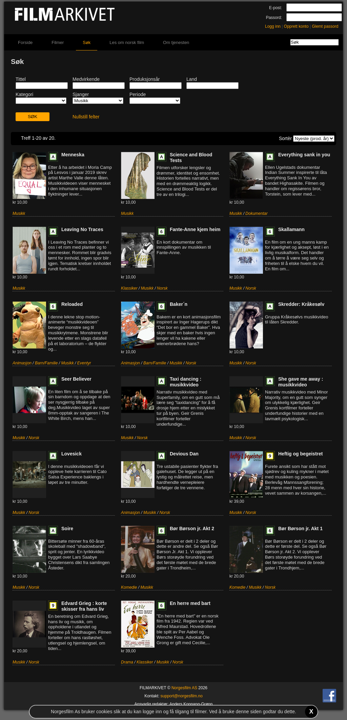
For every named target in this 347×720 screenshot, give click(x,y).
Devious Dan (184, 453)
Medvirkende (86, 79)
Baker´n (178, 304)
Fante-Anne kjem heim (195, 229)
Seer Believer (76, 379)
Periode (137, 94)
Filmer (58, 42)
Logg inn (273, 26)
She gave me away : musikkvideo (300, 381)
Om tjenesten (176, 42)
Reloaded (72, 304)
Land (191, 79)
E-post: (275, 7)
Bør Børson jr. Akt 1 (300, 528)
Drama (127, 662)
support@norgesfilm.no (182, 696)
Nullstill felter (86, 116)
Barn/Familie (46, 363)
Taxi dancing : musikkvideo (185, 381)
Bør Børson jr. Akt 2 (192, 528)
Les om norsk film (126, 42)
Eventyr (84, 363)
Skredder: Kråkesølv (301, 304)
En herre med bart (190, 603)
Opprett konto (296, 26)
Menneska (72, 154)
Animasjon (22, 363)
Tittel (21, 79)
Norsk (162, 288)
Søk (86, 42)
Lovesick (71, 453)
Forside (25, 42)
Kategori (24, 94)
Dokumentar (256, 213)
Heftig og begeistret (300, 453)
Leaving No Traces (82, 229)
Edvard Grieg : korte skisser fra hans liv (84, 606)
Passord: (274, 17)
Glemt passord (325, 26)
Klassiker (129, 288)
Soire (67, 528)
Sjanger (81, 94)
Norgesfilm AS (184, 687)
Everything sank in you (304, 154)
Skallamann (291, 229)
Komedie (129, 587)
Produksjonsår (144, 79)
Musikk (19, 213)
